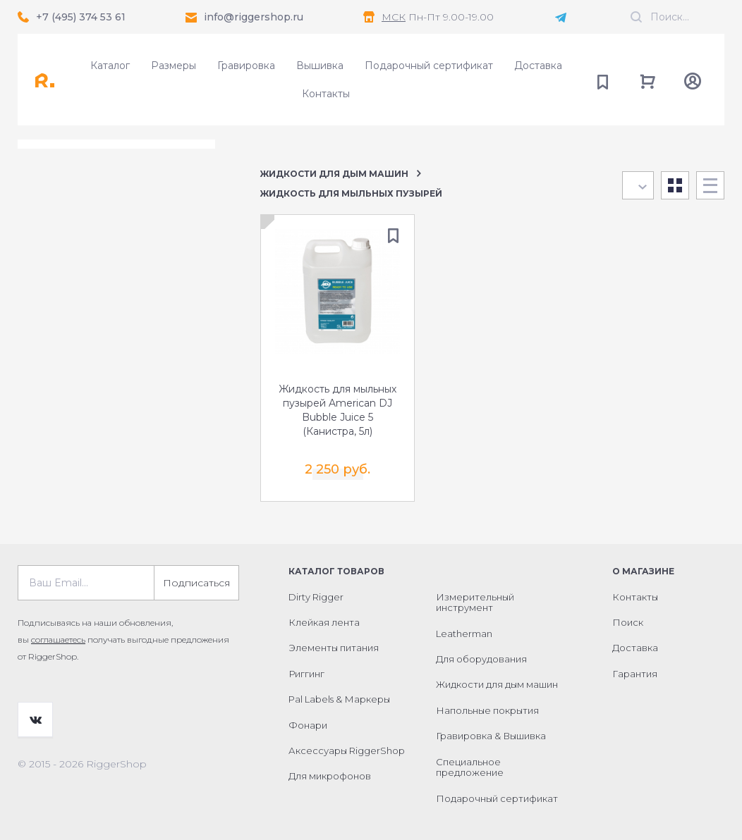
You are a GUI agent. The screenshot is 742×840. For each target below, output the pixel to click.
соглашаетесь (58, 639)
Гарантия (634, 673)
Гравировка (246, 65)
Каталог (110, 65)
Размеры (173, 65)
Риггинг (306, 673)
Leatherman (464, 632)
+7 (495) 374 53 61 (81, 17)
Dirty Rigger (315, 596)
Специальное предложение (470, 766)
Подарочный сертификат (429, 65)
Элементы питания (333, 647)
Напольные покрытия (487, 709)
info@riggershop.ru (253, 17)
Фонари (307, 724)
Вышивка (319, 65)
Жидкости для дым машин (334, 173)
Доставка (538, 65)
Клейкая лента (324, 622)
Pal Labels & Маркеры (339, 699)
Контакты (326, 93)
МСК (394, 17)
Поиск (627, 622)
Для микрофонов (329, 776)
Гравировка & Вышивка (491, 735)
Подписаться (196, 582)
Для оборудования (481, 659)
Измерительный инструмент (475, 602)
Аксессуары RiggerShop (346, 750)
